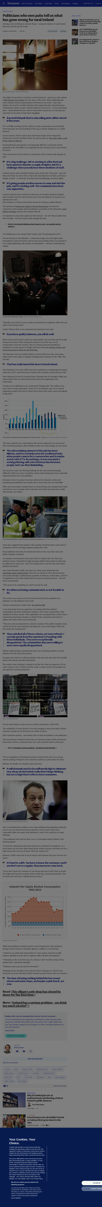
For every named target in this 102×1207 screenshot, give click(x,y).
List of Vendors (16, 1198)
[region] (51, 1167)
